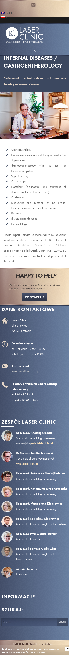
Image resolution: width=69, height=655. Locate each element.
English (7, 12)
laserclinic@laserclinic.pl (25, 371)
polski (6, 16)
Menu (34, 51)
